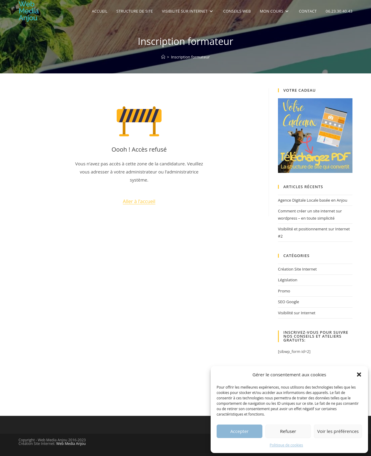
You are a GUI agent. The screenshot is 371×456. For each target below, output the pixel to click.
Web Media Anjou (71, 443)
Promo (284, 291)
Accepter (239, 431)
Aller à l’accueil (139, 201)
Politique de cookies (286, 445)
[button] (359, 375)
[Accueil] (163, 57)
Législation (287, 280)
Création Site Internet (297, 269)
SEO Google (288, 301)
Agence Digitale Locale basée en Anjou (312, 200)
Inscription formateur (190, 57)
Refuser (288, 431)
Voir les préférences (338, 431)
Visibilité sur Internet (296, 312)
